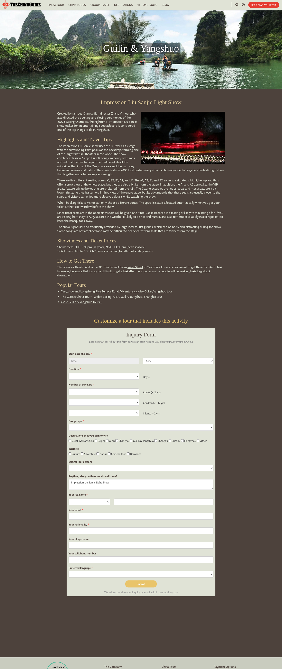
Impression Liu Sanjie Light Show (141, 484)
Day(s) (146, 377)
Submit (141, 584)
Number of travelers (80, 384)
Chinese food (117, 454)
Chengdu (161, 441)
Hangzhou (188, 441)
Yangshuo (102, 130)
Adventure (88, 454)
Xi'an (110, 441)
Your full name (77, 494)
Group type (75, 421)
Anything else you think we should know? (93, 476)
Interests (74, 448)
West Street (135, 267)
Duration (74, 369)
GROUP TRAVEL (99, 5)
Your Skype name (79, 539)
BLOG (165, 5)
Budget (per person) (80, 462)
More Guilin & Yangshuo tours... (81, 302)
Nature (101, 454)
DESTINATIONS (123, 5)
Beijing (100, 441)
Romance (134, 454)
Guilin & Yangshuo (142, 441)
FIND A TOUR (56, 5)
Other (202, 441)
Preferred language (80, 568)
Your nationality (78, 524)
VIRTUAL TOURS (147, 5)
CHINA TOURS (77, 5)
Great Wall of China (81, 441)
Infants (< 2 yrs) (151, 413)
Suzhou (175, 441)
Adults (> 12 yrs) (152, 392)
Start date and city (80, 353)
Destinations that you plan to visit (88, 435)
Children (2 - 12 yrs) (154, 403)
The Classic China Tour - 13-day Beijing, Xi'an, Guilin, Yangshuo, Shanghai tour (111, 297)
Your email (75, 510)
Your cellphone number (82, 553)
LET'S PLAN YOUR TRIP (264, 5)
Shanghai (122, 441)
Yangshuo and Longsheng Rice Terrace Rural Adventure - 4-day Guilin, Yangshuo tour (116, 291)
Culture (74, 454)
